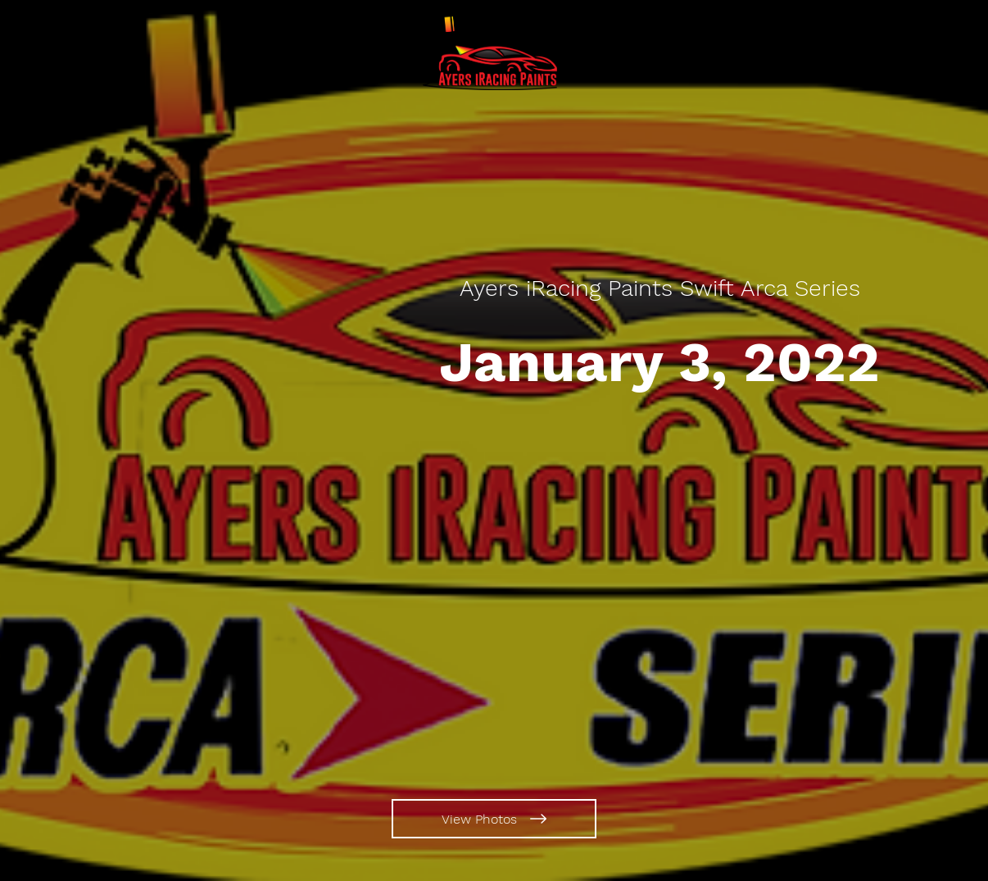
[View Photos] (494, 818)
